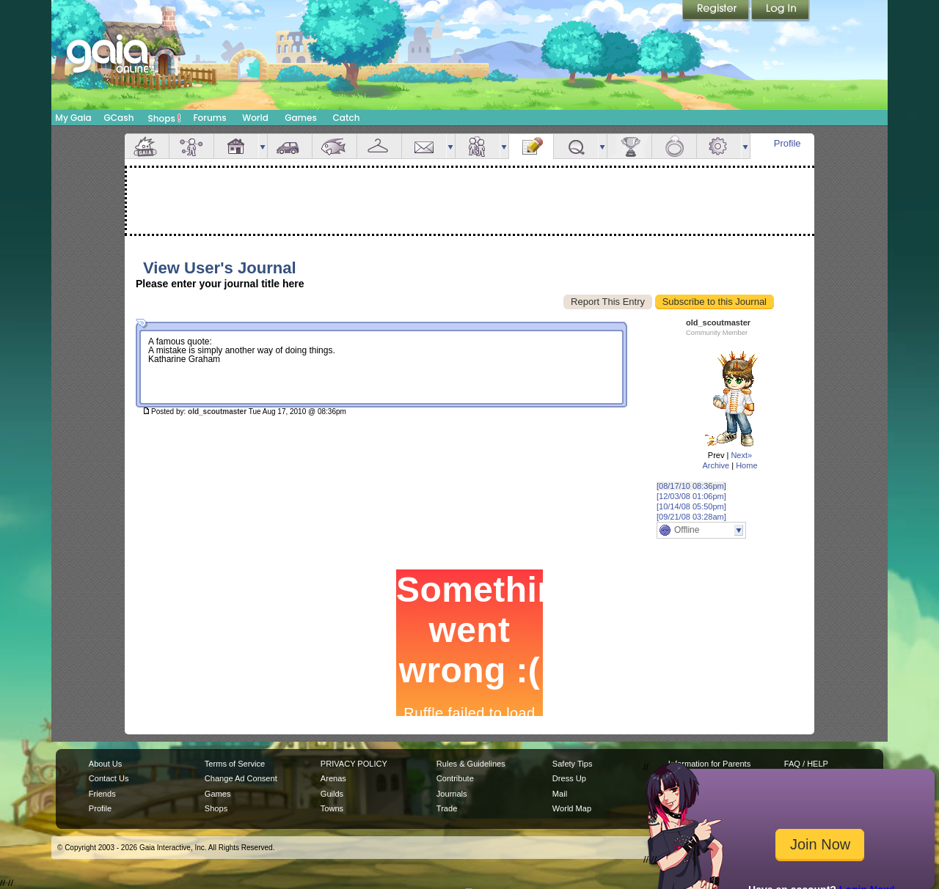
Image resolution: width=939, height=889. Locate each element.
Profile (787, 143)
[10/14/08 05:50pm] (691, 506)
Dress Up (569, 778)
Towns (332, 808)
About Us (105, 763)
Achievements (629, 146)
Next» (741, 455)
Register (716, 11)
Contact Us (109, 778)
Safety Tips (572, 763)
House (236, 146)
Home (746, 465)
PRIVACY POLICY (354, 763)
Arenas (333, 778)
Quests (576, 146)
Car (290, 146)
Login (780, 11)
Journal (531, 146)
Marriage (674, 146)
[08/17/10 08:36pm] (691, 486)
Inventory (379, 146)
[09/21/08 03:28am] (691, 516)
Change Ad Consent (241, 778)
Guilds (332, 793)
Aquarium (335, 146)
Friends (478, 146)
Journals (451, 793)
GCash (119, 117)
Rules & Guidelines (470, 763)
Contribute (455, 778)
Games (301, 117)
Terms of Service (235, 763)
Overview (147, 146)
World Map (571, 808)
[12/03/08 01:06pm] (691, 496)
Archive (715, 465)
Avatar (191, 146)
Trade (446, 808)
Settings (719, 146)
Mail (424, 146)
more (262, 146)
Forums (209, 117)
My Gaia (73, 117)
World (255, 117)
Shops (164, 118)
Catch (346, 117)
